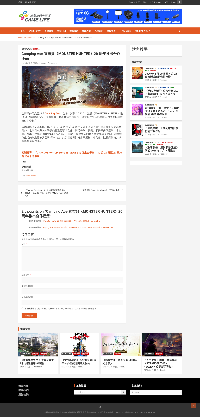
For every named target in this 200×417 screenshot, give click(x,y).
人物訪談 (99, 31)
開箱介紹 (61, 31)
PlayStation (163, 68)
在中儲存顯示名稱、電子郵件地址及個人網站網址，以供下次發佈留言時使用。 (61, 308)
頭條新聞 (153, 71)
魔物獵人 (34, 175)
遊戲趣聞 (44, 354)
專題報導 (49, 31)
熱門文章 (85, 354)
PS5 (159, 142)
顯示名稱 (26, 275)
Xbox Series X (150, 144)
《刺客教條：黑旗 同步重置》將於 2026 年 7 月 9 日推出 (162, 149)
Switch (132, 2)
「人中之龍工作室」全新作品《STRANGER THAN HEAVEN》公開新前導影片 (160, 363)
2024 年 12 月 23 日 (29, 63)
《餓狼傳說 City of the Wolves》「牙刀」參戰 (100, 190)
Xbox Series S (167, 142)
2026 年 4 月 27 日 (152, 80)
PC (152, 2)
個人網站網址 (27, 297)
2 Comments (52, 63)
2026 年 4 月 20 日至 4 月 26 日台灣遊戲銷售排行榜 (161, 75)
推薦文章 (35, 354)
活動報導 (111, 31)
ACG (166, 2)
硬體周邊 (86, 31)
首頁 (22, 31)
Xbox (145, 2)
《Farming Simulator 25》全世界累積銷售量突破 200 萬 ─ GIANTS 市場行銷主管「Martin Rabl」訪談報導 (46, 193)
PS (139, 2)
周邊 (28, 175)
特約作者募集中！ (143, 31)
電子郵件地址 (28, 286)
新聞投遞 (23, 385)
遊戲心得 (74, 31)
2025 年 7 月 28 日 (110, 367)
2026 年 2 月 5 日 (27, 367)
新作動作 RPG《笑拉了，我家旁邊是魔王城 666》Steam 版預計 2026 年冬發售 (162, 111)
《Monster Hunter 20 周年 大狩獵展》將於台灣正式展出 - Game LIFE (71, 221)
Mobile (158, 2)
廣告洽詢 (23, 394)
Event (173, 2)
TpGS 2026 (125, 31)
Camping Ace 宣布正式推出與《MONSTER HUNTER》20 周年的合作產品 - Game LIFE (77, 227)
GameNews (34, 31)
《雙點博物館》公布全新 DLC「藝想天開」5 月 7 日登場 (161, 92)
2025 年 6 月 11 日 (151, 370)
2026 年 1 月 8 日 (68, 367)
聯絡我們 (23, 390)
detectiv (42, 63)
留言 (24, 244)
